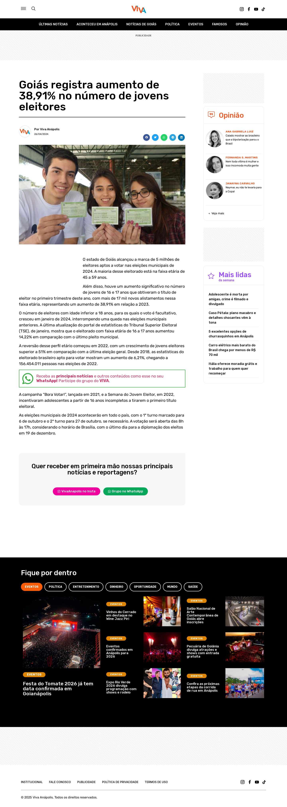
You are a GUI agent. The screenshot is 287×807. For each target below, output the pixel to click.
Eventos (195, 24)
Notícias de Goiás (141, 24)
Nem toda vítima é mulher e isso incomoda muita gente (242, 163)
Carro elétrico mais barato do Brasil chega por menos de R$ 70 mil (232, 350)
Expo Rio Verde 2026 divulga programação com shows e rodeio (121, 687)
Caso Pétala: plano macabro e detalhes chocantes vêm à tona (232, 317)
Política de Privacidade (120, 782)
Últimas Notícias (53, 24)
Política (172, 24)
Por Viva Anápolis (47, 129)
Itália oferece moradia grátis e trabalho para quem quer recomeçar (233, 368)
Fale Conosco (60, 782)
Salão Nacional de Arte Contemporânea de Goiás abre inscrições (202, 615)
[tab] (31, 587)
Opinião (242, 24)
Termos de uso (156, 782)
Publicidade (86, 782)
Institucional (32, 782)
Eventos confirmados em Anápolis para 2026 (119, 651)
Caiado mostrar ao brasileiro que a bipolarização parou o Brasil (243, 139)
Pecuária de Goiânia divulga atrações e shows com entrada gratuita (203, 651)
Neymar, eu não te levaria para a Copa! (243, 189)
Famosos (219, 24)
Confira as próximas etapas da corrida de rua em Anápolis (203, 687)
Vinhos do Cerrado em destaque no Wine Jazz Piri (121, 615)
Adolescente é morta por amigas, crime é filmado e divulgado (228, 299)
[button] (146, 137)
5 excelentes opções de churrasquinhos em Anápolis (231, 334)
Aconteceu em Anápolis (97, 24)
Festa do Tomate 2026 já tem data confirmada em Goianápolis (58, 688)
